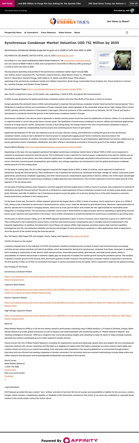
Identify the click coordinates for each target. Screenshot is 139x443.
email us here (10, 370)
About (77, 32)
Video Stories (65, 32)
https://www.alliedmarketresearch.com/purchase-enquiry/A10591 (53, 147)
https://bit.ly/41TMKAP (79, 236)
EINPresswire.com (64, 55)
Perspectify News (13, 32)
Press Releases (48, 32)
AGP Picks (7, 3)
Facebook (8, 376)
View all (133, 3)
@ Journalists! (31, 32)
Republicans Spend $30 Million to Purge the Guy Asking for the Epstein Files (44, 3)
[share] (133, 32)
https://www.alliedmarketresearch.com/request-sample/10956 (54, 89)
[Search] (127, 32)
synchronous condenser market (77, 60)
